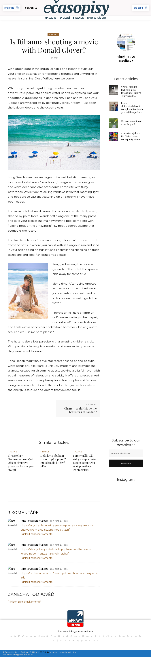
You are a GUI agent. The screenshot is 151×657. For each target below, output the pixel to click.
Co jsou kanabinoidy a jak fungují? (132, 122)
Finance (53, 34)
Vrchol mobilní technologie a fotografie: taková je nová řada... (131, 91)
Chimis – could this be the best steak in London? (80, 410)
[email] (126, 453)
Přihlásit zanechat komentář (37, 534)
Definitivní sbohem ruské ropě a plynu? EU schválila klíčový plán (53, 461)
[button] (31, 7)
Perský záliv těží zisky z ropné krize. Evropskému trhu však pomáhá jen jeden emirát (85, 463)
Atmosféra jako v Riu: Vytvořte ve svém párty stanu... (131, 136)
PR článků (45, 652)
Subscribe (126, 463)
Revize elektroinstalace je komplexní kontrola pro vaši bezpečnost (132, 107)
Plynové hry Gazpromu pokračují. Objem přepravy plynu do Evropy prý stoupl (21, 463)
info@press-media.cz (126, 58)
